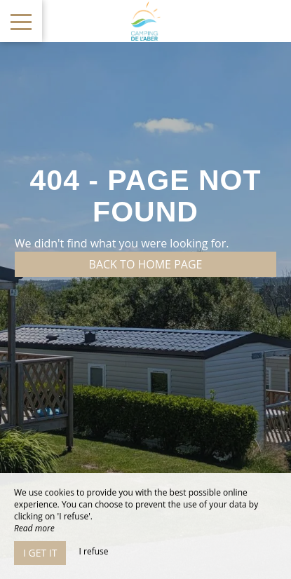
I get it (40, 552)
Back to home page (146, 264)
